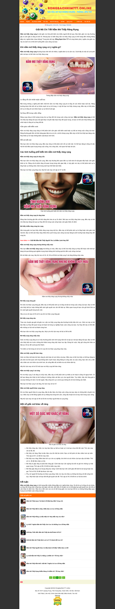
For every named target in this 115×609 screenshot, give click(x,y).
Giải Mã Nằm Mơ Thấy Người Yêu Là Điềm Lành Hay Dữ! (49, 240)
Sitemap (57, 595)
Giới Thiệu (41, 593)
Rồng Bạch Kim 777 (62, 39)
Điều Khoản (67, 593)
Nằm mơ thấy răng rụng (28, 485)
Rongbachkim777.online (63, 588)
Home (22, 21)
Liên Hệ (47, 593)
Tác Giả (74, 593)
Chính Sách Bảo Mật (57, 593)
